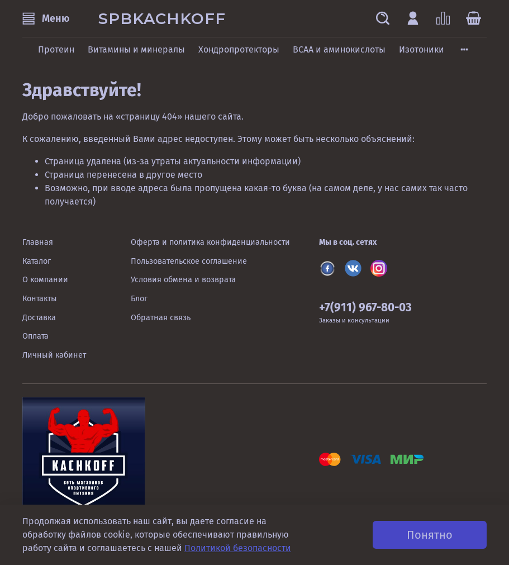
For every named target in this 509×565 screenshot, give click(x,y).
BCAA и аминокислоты (339, 49)
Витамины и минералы (136, 49)
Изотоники (421, 49)
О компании (45, 279)
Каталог (36, 261)
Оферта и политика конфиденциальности (210, 242)
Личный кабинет (54, 355)
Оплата (35, 336)
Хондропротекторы (238, 49)
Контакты (39, 298)
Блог (139, 298)
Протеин (56, 49)
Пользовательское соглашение (189, 261)
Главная (37, 242)
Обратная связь (161, 317)
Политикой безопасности (237, 548)
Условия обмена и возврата (183, 279)
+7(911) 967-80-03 (365, 308)
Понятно (430, 535)
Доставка (39, 317)
